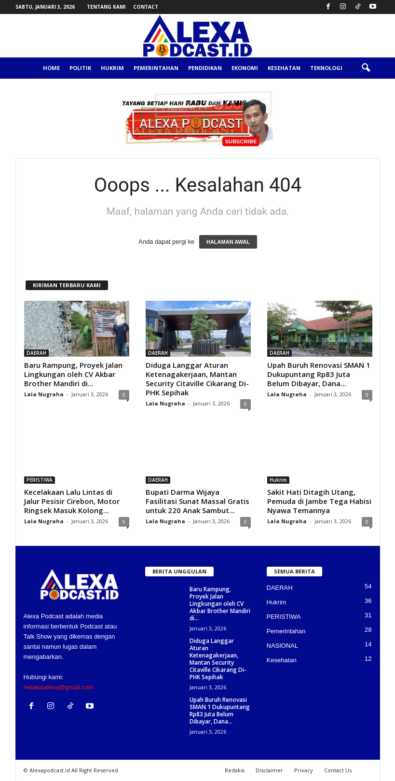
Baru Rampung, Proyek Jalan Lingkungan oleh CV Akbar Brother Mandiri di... (73, 374)
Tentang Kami (106, 6)
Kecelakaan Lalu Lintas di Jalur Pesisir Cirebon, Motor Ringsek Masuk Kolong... (72, 501)
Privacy (303, 770)
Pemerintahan (156, 67)
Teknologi (326, 67)
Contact (145, 6)
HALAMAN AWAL (228, 242)
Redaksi (235, 770)
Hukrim (112, 67)
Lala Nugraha (44, 394)
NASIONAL (283, 645)
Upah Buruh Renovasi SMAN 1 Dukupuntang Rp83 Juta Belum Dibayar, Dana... (318, 374)
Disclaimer (269, 770)
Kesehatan (284, 67)
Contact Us (338, 770)
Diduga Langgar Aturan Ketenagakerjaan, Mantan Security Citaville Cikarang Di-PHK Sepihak (197, 378)
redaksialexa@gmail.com (59, 687)
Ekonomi (245, 67)
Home (51, 67)
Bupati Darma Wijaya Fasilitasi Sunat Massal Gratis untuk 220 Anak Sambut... (197, 501)
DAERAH (36, 352)
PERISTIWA (40, 479)
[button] (365, 68)
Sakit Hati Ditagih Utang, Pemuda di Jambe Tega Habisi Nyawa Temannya (319, 501)
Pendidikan (205, 67)
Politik (80, 67)
